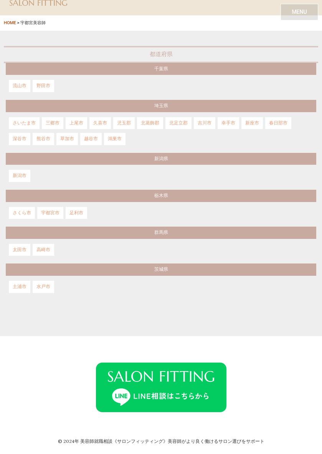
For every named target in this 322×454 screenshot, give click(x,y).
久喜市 (100, 123)
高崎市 (43, 249)
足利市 (76, 212)
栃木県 (161, 195)
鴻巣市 (115, 138)
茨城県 (161, 269)
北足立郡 (178, 123)
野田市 (43, 85)
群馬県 (161, 232)
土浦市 (19, 286)
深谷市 (19, 138)
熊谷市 (43, 138)
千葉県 (161, 68)
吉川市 (204, 123)
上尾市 (76, 123)
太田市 (19, 249)
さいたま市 (24, 123)
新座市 (252, 123)
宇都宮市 (50, 212)
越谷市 (91, 138)
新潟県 (161, 158)
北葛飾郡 (150, 123)
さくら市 (22, 212)
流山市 (19, 85)
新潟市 (19, 175)
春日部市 (278, 123)
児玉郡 (124, 123)
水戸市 (43, 286)
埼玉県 (161, 105)
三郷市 (52, 123)
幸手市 (228, 123)
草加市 (67, 138)
